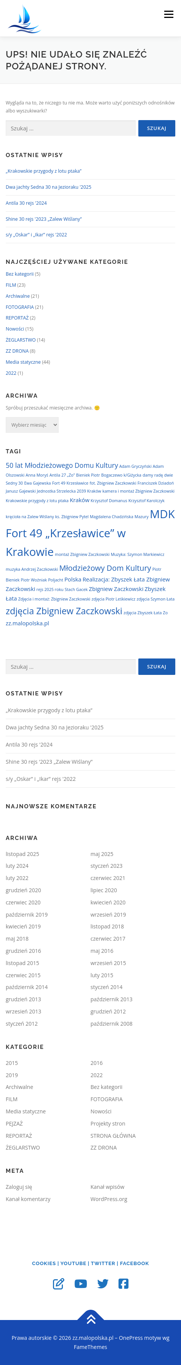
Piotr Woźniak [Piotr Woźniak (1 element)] (34, 580)
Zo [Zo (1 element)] (165, 612)
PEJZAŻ (14, 1123)
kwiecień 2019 (23, 926)
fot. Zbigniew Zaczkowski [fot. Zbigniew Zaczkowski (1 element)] (113, 483)
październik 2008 (112, 1023)
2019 (12, 1075)
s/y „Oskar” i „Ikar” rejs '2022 (36, 234)
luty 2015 (102, 975)
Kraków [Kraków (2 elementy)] (79, 500)
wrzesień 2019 (108, 914)
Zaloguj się (19, 1186)
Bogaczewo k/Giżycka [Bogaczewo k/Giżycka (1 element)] (121, 475)
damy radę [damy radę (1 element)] (153, 475)
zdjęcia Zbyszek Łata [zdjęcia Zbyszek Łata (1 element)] (142, 612)
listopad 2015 (22, 963)
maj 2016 (102, 950)
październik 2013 (112, 999)
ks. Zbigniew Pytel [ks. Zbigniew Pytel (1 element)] (72, 516)
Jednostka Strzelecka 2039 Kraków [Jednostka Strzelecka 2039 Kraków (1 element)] (69, 491)
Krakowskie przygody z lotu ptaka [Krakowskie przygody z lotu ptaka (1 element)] (37, 500)
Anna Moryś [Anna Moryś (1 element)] (37, 475)
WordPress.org (109, 1199)
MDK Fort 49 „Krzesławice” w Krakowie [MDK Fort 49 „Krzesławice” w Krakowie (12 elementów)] (90, 533)
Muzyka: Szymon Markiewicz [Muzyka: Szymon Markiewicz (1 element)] (137, 554)
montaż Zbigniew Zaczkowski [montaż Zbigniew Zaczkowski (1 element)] (82, 554)
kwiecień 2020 (108, 902)
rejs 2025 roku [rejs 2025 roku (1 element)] (50, 589)
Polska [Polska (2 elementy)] (73, 579)
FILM (11, 285)
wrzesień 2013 (23, 1011)
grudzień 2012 (108, 1011)
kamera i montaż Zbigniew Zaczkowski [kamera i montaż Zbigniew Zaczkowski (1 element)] (139, 491)
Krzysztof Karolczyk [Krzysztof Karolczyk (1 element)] (146, 500)
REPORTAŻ (17, 318)
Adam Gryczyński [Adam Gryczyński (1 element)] (135, 466)
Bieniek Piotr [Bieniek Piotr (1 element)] (88, 475)
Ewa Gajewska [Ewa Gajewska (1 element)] (37, 483)
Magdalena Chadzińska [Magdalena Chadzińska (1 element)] (111, 516)
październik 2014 (27, 987)
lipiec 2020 (104, 890)
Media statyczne (23, 362)
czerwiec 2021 (108, 878)
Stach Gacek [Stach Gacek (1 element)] (76, 589)
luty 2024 (17, 865)
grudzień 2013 (23, 999)
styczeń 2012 (22, 1023)
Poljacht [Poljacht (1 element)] (55, 580)
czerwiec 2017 (108, 938)
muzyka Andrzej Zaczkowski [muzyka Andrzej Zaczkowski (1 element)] (32, 569)
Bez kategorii (20, 274)
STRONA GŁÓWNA (113, 1135)
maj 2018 (17, 938)
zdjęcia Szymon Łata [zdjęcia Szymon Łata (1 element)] (156, 599)
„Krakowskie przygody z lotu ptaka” (44, 171)
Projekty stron (108, 1123)
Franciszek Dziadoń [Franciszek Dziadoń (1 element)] (156, 483)
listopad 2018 (107, 926)
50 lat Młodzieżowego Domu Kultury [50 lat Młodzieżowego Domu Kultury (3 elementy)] (62, 465)
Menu (168, 14)
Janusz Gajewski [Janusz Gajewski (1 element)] (21, 491)
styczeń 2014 (107, 987)
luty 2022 (17, 878)
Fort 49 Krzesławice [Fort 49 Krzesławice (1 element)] (70, 483)
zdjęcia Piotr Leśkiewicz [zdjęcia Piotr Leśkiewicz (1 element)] (113, 599)
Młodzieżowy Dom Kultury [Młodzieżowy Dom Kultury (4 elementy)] (105, 568)
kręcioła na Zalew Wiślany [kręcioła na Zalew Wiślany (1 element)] (30, 516)
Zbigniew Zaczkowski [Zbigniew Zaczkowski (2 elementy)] (116, 589)
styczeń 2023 (107, 865)
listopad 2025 (22, 854)
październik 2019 (27, 914)
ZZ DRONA (17, 351)
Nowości (15, 329)
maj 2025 (102, 854)
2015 (12, 1062)
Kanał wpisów (108, 1186)
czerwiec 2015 (23, 975)
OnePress (131, 1337)
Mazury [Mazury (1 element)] (142, 516)
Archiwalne (18, 296)
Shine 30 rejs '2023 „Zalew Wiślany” (44, 219)
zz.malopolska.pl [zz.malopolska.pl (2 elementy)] (27, 623)
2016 (97, 1062)
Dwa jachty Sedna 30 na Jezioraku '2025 (48, 187)
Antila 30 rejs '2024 (26, 203)
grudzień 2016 (23, 950)
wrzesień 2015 (108, 963)
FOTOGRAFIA (20, 307)
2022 (11, 373)
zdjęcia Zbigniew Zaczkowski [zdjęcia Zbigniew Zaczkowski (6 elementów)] (64, 611)
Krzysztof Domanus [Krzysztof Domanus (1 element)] (109, 500)
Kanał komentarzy (28, 1199)
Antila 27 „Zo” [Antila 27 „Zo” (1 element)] (62, 475)
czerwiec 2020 (23, 902)
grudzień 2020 (23, 890)
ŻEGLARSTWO (21, 340)
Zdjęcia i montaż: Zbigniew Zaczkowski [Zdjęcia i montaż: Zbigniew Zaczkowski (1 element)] (54, 599)
